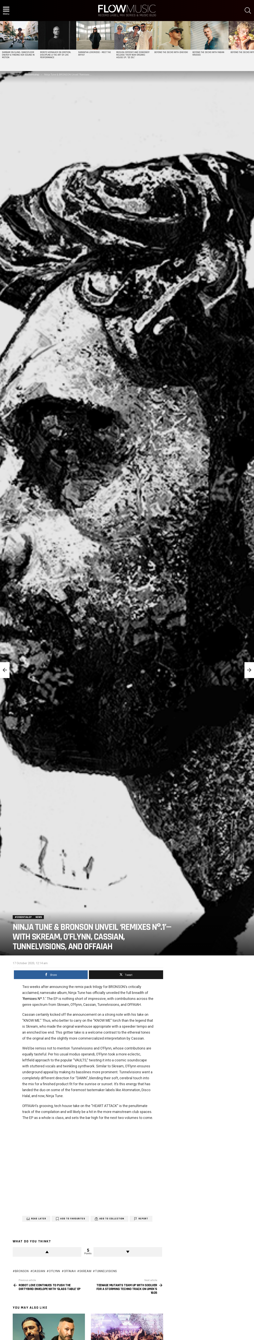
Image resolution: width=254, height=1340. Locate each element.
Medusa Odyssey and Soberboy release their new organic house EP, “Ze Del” (132, 55)
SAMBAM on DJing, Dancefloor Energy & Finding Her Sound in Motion (18, 55)
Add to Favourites (72, 1209)
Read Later (38, 1209)
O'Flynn (54, 1261)
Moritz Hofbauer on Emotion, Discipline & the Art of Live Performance (55, 55)
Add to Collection (111, 1209)
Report (143, 1209)
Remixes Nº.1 (34, 989)
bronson (22, 1261)
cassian (38, 1261)
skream (85, 1261)
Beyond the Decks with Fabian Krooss (208, 53)
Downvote (127, 1242)
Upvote (47, 1242)
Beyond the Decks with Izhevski (171, 52)
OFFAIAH (70, 1261)
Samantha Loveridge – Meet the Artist (94, 53)
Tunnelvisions (106, 1261)
